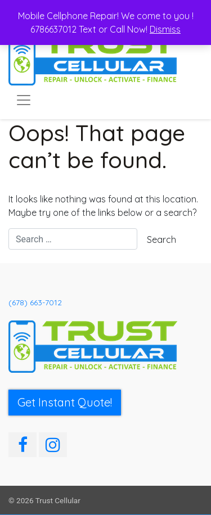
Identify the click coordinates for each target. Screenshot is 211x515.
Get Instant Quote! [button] (64, 402)
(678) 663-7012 (35, 302)
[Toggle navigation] (23, 100)
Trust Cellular (57, 500)
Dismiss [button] (165, 29)
